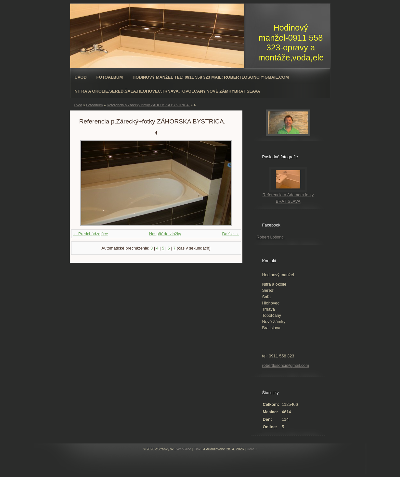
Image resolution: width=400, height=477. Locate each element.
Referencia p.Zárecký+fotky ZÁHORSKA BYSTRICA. (148, 105)
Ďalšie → (230, 233)
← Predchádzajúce (90, 233)
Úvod (81, 77)
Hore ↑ (252, 449)
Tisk (197, 449)
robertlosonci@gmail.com (285, 365)
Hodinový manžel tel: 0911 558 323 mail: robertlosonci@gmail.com (211, 77)
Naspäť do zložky (165, 233)
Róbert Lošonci (271, 237)
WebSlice (183, 449)
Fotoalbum (109, 77)
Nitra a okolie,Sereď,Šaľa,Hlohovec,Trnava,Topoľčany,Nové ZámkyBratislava (167, 91)
